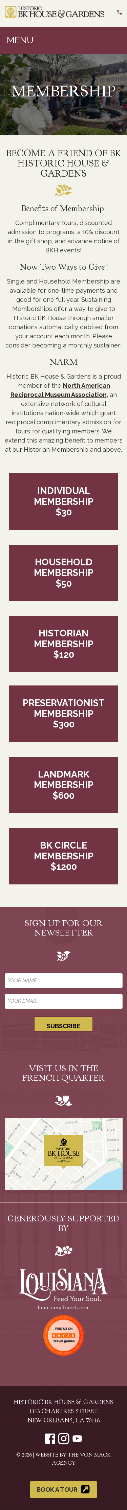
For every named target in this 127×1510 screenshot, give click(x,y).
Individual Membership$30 (63, 501)
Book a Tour (63, 1489)
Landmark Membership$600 (63, 785)
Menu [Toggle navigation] (20, 40)
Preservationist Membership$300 (64, 713)
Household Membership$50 (63, 573)
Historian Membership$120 (63, 644)
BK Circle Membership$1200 (63, 856)
